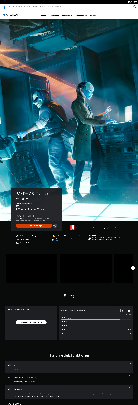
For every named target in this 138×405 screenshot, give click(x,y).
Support (57, 6)
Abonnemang (81, 13)
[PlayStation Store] (12, 13)
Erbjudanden (67, 13)
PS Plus (26, 6)
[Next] (133, 266)
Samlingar (55, 13)
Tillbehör (34, 6)
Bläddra (93, 13)
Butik (50, 6)
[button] (63, 239)
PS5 (14, 6)
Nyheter (42, 6)
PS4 (19, 6)
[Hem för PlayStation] (4, 6)
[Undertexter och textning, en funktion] (69, 377)
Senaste (44, 13)
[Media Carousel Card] (32, 265)
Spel (8, 6)
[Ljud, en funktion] (69, 364)
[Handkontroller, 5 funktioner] (69, 390)
